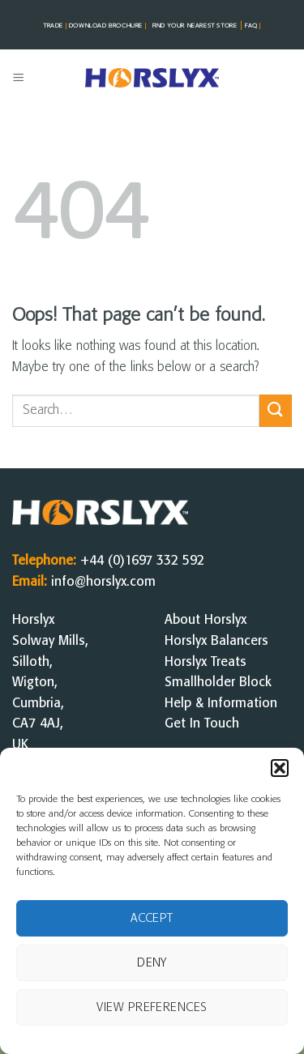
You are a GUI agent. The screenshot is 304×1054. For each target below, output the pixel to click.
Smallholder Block (218, 682)
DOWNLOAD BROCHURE (108, 26)
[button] (280, 768)
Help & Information (221, 703)
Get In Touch (202, 724)
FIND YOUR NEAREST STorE (195, 26)
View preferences (151, 1007)
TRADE (56, 26)
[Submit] (275, 410)
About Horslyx (205, 620)
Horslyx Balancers (216, 641)
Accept (152, 918)
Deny (152, 963)
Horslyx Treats (205, 662)
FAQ (251, 26)
